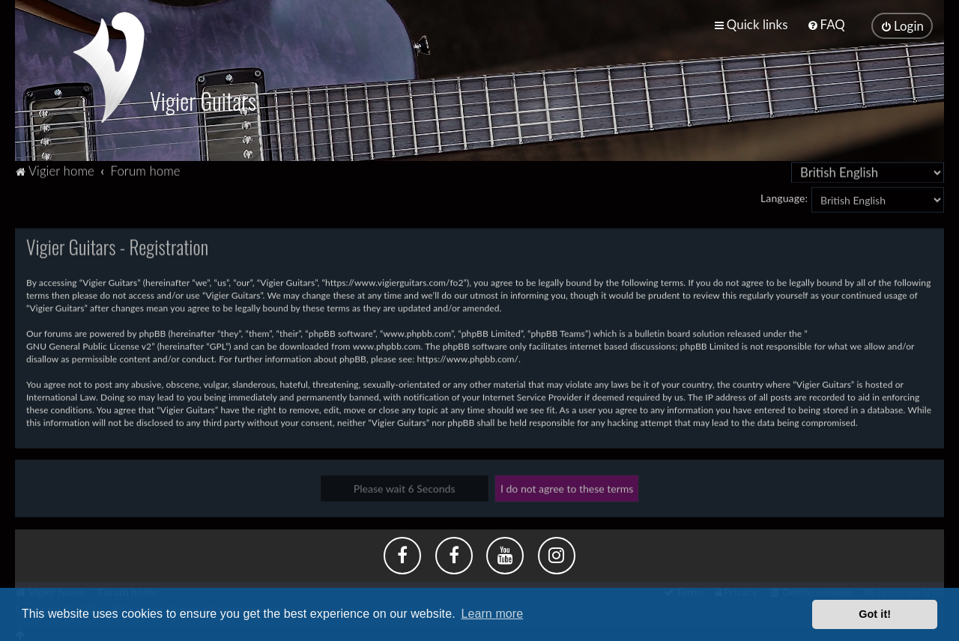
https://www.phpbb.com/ (468, 357)
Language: (784, 196)
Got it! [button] (875, 614)
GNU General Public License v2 (88, 344)
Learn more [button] (492, 613)
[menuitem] (826, 24)
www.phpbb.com (387, 344)
